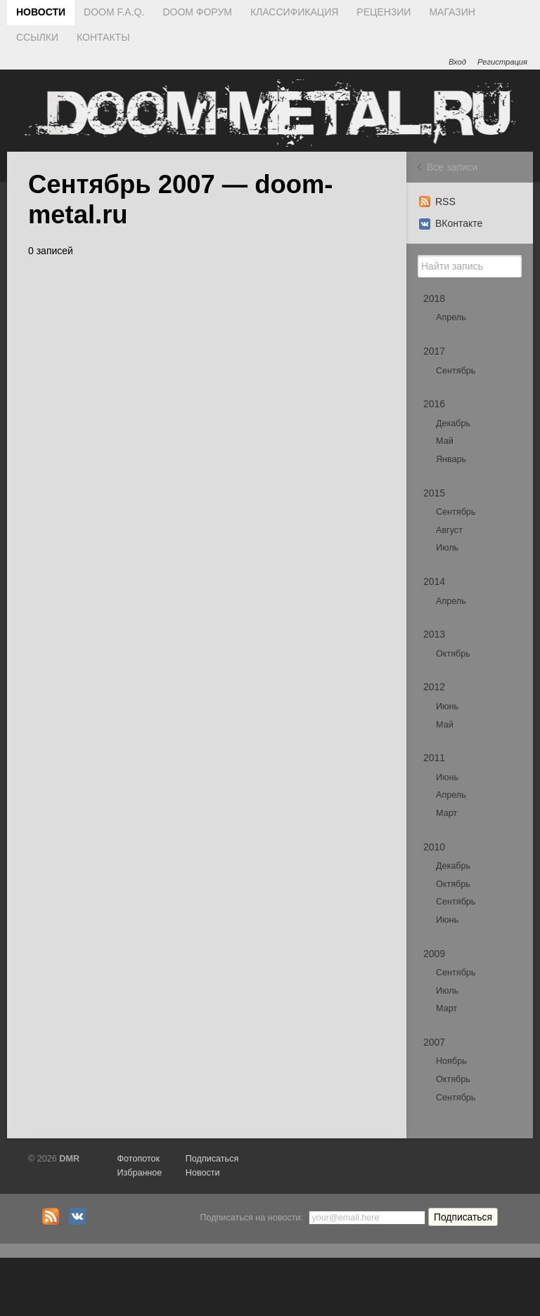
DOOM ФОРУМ (197, 12)
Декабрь (453, 423)
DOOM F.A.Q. (114, 12)
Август (449, 530)
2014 (434, 581)
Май (445, 441)
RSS (437, 201)
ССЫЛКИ (37, 37)
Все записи (452, 167)
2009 (434, 953)
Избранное (139, 1173)
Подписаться (212, 1159)
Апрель (451, 317)
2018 (434, 298)
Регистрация (502, 62)
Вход (457, 62)
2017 (434, 351)
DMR (69, 1159)
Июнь (447, 706)
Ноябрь (451, 1061)
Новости (203, 1173)
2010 (434, 847)
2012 (434, 686)
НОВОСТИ (40, 12)
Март (446, 813)
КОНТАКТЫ (103, 37)
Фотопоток (138, 1159)
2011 (434, 757)
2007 (434, 1042)
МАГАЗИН (452, 12)
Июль (447, 548)
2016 (434, 403)
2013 (434, 634)
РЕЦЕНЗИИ (383, 12)
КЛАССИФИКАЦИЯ (294, 12)
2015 (434, 493)
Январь (451, 459)
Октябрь (453, 654)
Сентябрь (455, 371)
